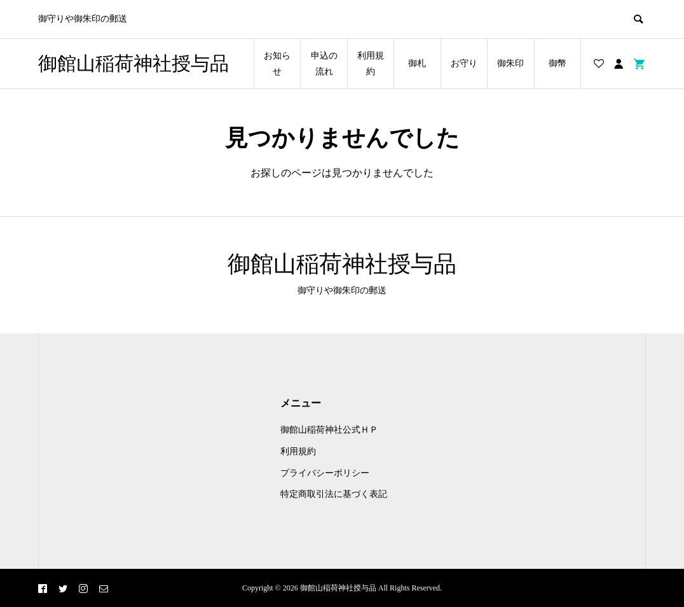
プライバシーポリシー (324, 473)
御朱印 (510, 63)
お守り (464, 63)
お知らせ (277, 63)
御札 (417, 63)
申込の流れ (324, 63)
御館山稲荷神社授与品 (133, 63)
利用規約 (370, 63)
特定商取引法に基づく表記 (333, 494)
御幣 (557, 63)
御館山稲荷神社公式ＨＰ (329, 430)
